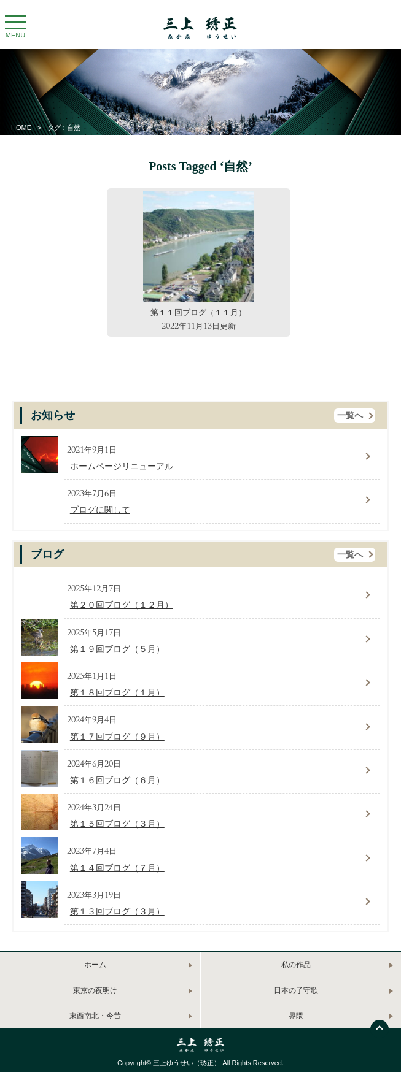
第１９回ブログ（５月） (117, 649)
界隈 (296, 1015)
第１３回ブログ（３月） (117, 911)
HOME (21, 127)
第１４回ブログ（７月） (117, 868)
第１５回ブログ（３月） (117, 824)
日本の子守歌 (296, 990)
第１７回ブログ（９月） (117, 736)
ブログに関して (100, 510)
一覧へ (350, 415)
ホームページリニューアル (121, 466)
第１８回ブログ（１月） (117, 692)
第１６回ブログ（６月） (117, 780)
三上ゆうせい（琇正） (186, 1062)
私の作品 (296, 964)
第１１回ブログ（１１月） (198, 312)
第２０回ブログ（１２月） (121, 605)
